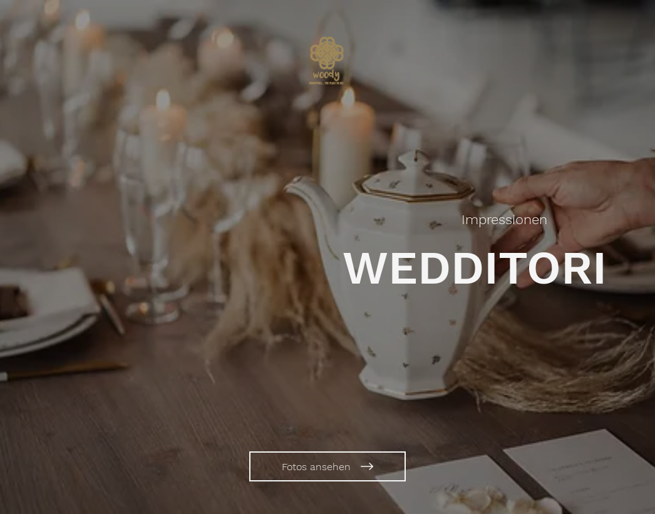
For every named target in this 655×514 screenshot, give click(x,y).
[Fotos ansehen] (327, 466)
